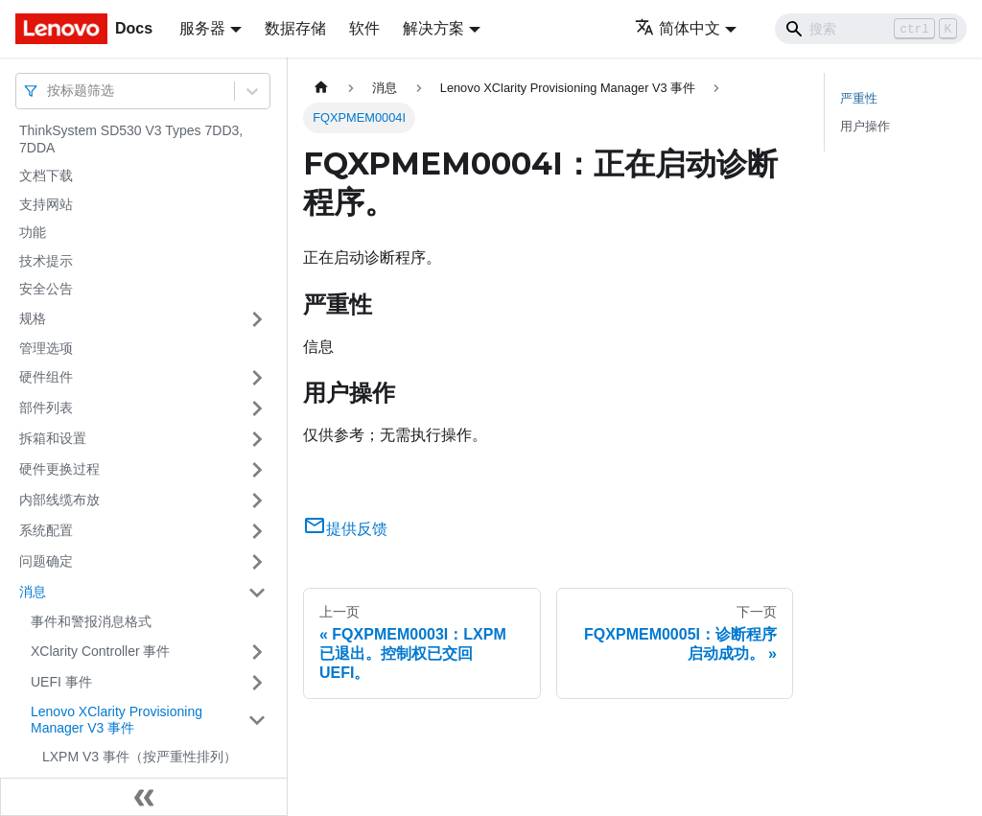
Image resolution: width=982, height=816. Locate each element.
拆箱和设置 (52, 438)
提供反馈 (345, 529)
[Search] (871, 28)
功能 (32, 232)
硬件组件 (46, 377)
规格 (32, 318)
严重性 (858, 98)
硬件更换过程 (59, 469)
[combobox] (49, 91)
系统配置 (46, 530)
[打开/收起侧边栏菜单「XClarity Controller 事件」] (257, 652)
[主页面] (321, 88)
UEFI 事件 (61, 681)
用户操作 (865, 126)
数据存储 (295, 28)
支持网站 (46, 204)
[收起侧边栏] (144, 797)
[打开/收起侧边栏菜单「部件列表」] (257, 408)
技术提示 (46, 260)
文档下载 (46, 175)
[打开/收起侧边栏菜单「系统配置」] (257, 531)
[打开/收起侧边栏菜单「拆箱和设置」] (257, 439)
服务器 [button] (202, 28)
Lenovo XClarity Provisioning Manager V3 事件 (116, 720)
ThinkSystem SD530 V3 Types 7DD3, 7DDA (131, 139)
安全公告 (46, 288)
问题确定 (46, 561)
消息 (32, 591)
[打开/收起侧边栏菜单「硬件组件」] (257, 377)
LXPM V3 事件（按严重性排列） (139, 756)
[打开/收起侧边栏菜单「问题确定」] (257, 562)
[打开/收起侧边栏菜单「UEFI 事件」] (257, 682)
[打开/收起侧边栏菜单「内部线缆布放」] (257, 500)
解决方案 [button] (433, 28)
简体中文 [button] (677, 28)
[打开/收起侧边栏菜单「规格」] (257, 319)
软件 (364, 28)
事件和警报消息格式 (91, 621)
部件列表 (46, 407)
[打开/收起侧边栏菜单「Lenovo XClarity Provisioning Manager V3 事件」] (257, 720)
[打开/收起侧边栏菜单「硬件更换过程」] (257, 470)
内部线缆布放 (59, 499)
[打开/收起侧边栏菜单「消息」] (257, 592)
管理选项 (46, 348)
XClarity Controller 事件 (100, 651)
